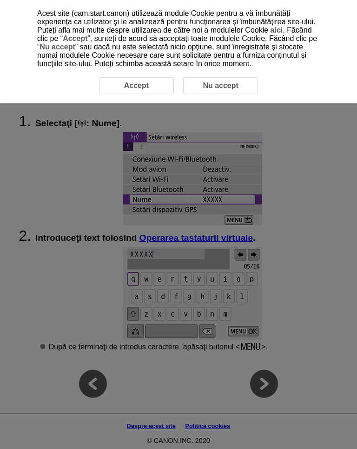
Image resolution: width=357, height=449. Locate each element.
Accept (75, 38)
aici (277, 30)
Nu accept (57, 47)
